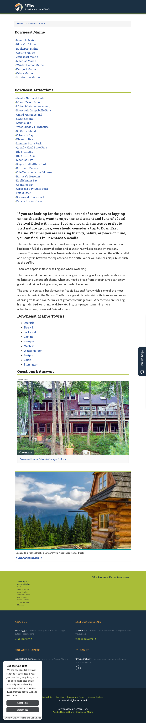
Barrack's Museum (28, 176)
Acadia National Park (37, 9)
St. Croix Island (26, 131)
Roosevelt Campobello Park (33, 110)
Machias (29, 346)
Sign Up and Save (85, 638)
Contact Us (47, 697)
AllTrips (29, 5)
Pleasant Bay (24, 139)
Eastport (29, 355)
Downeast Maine (36, 23)
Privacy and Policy (75, 697)
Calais (27, 360)
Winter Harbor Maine (30, 65)
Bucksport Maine (27, 48)
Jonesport (30, 341)
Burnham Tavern (27, 168)
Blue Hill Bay (24, 151)
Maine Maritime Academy (33, 106)
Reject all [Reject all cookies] (22, 709)
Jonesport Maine (27, 56)
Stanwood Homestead (30, 197)
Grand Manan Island (29, 114)
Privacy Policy (12, 717)
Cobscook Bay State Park (32, 188)
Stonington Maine (28, 77)
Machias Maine (26, 61)
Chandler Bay (25, 184)
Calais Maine (24, 73)
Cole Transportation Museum (34, 172)
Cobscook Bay (25, 135)
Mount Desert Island (29, 102)
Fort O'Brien (23, 193)
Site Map (60, 697)
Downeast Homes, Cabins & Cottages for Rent (43, 459)
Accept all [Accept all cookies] (22, 702)
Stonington (31, 364)
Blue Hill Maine (26, 44)
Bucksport (30, 332)
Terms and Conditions (30, 717)
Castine (28, 336)
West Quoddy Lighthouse (32, 126)
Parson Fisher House (29, 201)
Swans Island (24, 118)
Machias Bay (24, 160)
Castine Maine (25, 52)
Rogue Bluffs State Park (31, 164)
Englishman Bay (27, 180)
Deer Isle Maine (26, 40)
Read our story (23, 638)
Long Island (23, 122)
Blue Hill (28, 327)
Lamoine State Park (29, 143)
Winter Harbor (33, 350)
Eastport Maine (26, 69)
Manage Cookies (95, 697)
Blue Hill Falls (25, 155)
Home (20, 23)
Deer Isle (29, 323)
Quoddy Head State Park (31, 147)
